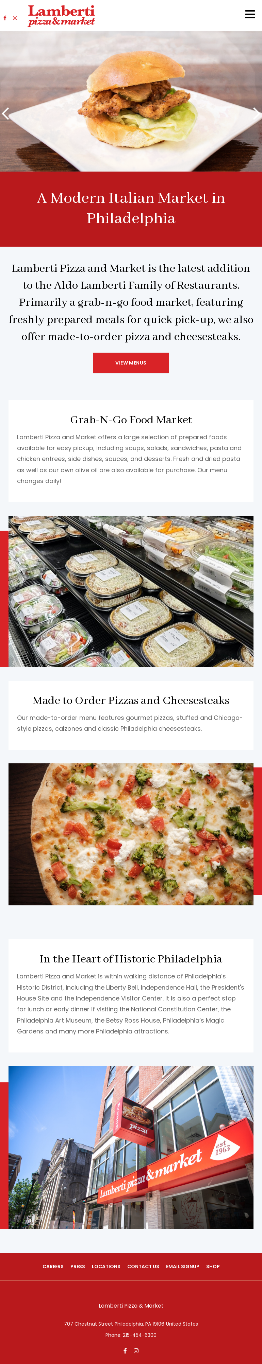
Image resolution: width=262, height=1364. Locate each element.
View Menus (130, 362)
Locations (106, 1266)
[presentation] (5, 114)
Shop (213, 1266)
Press (77, 1266)
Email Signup (182, 1266)
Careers (53, 1266)
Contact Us (143, 1266)
